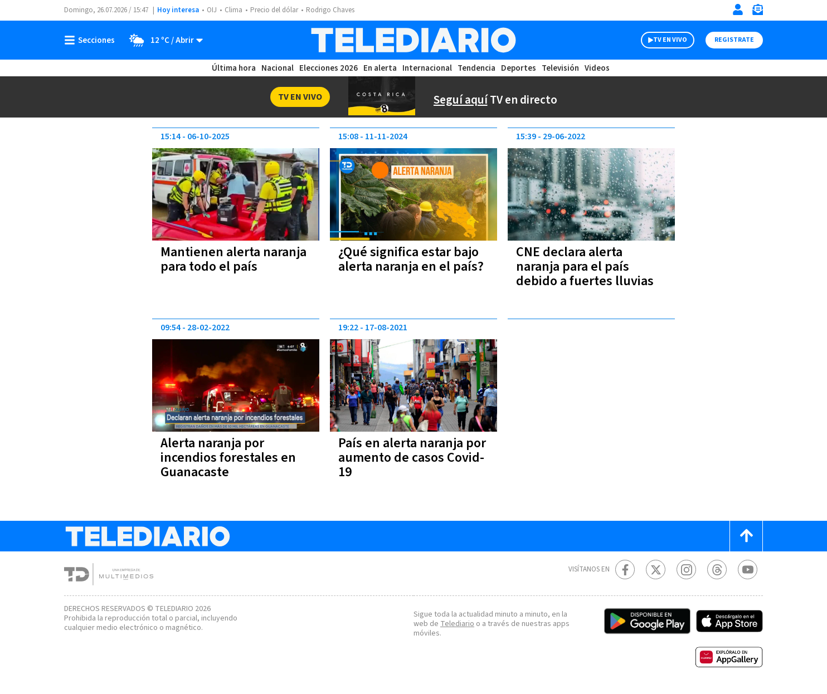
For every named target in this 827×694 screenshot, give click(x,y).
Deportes (519, 68)
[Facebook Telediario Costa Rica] (625, 569)
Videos (596, 68)
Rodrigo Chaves (336, 10)
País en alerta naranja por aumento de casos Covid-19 (404, 458)
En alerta (382, 68)
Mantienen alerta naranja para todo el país (234, 259)
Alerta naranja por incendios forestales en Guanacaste (228, 458)
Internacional (429, 68)
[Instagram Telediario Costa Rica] (686, 569)
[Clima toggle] (163, 40)
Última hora (233, 68)
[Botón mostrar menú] (92, 40)
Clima (234, 10)
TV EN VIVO (660, 40)
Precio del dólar (277, 10)
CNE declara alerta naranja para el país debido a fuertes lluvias (584, 267)
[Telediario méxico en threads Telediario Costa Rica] (717, 569)
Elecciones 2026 (329, 68)
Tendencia (477, 68)
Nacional (277, 68)
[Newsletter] (757, 12)
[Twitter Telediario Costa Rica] (655, 569)
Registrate (733, 40)
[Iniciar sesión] (737, 9)
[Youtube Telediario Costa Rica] (747, 569)
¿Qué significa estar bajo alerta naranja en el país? (412, 267)
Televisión (559, 68)
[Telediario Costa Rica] (413, 40)
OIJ (211, 10)
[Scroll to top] (746, 536)
